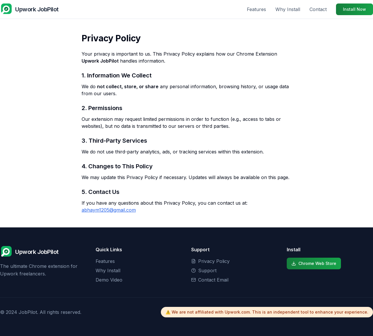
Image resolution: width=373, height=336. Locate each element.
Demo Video (109, 280)
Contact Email (209, 280)
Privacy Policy (210, 261)
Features (256, 9)
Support (204, 270)
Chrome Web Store (313, 263)
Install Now (354, 9)
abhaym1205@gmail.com (109, 210)
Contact (318, 9)
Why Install (287, 9)
